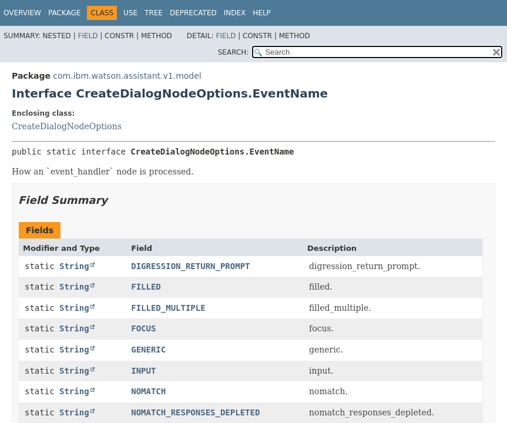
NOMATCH (148, 391)
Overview (22, 13)
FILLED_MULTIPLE (168, 308)
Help (262, 13)
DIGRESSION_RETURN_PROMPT (190, 266)
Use (130, 13)
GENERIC (148, 349)
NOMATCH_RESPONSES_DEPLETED (195, 412)
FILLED (146, 286)
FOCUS (143, 328)
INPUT (143, 370)
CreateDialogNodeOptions (67, 126)
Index (235, 13)
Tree (154, 13)
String (74, 266)
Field (88, 36)
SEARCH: (233, 52)
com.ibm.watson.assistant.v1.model (127, 75)
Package (64, 13)
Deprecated (193, 13)
